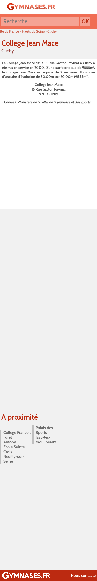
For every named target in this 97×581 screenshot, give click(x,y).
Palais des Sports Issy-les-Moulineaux (46, 434)
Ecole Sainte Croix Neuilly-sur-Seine (14, 454)
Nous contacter (84, 575)
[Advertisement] (47, 155)
